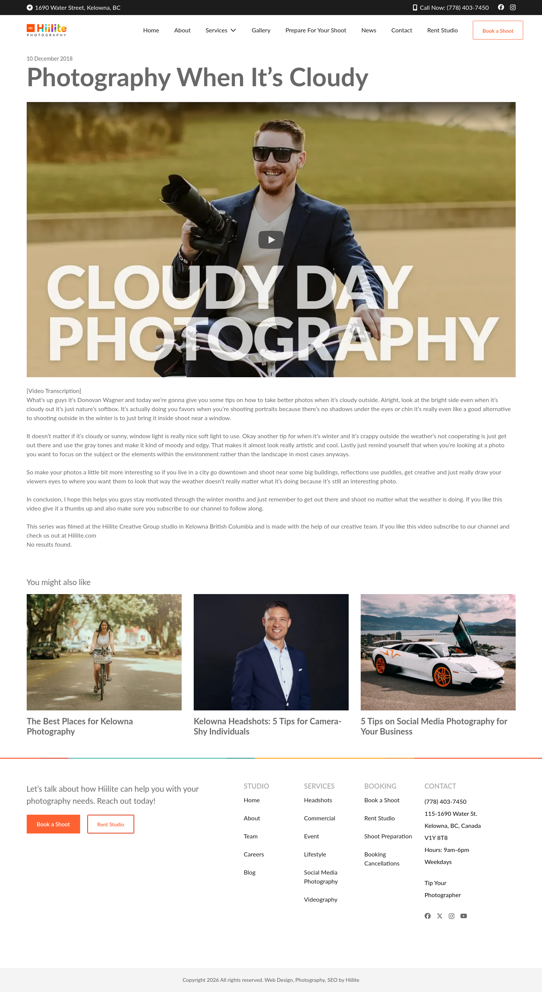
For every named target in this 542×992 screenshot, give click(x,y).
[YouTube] (463, 916)
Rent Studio (379, 817)
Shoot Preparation (388, 836)
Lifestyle (315, 854)
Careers (254, 854)
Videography (320, 899)
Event (311, 836)
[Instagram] (513, 7)
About (252, 817)
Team (251, 836)
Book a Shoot (381, 799)
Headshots (318, 799)
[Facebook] (501, 7)
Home (252, 799)
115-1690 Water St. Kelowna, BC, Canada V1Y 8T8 (453, 825)
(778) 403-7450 (445, 801)
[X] (440, 916)
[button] (232, 30)
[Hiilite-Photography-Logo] (47, 30)
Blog (249, 872)
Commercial (319, 817)
